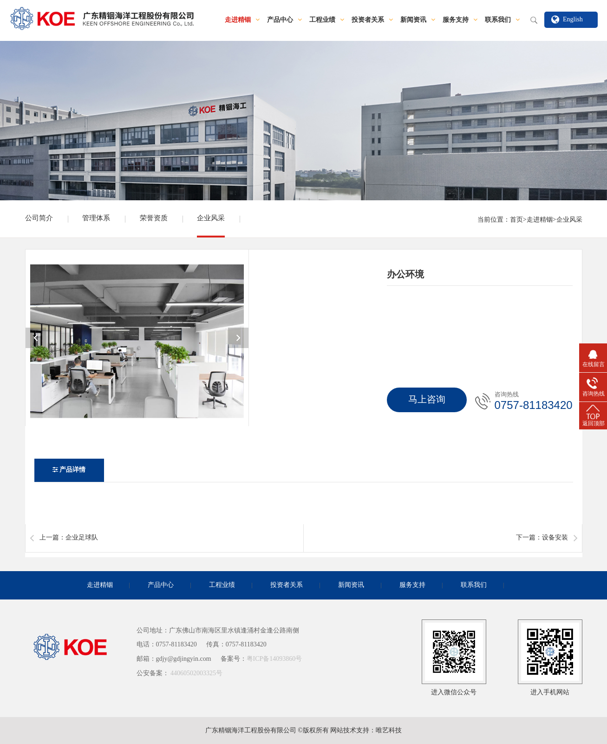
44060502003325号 (196, 673)
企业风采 (211, 218)
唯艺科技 (389, 730)
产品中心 (284, 20)
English (573, 19)
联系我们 (502, 20)
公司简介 (39, 218)
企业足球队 (81, 537)
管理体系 (96, 218)
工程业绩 (326, 20)
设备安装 (555, 537)
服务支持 (460, 20)
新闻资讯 (417, 20)
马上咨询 (426, 400)
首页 (516, 220)
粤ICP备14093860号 (274, 659)
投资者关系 (372, 20)
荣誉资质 (154, 218)
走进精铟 (242, 20)
